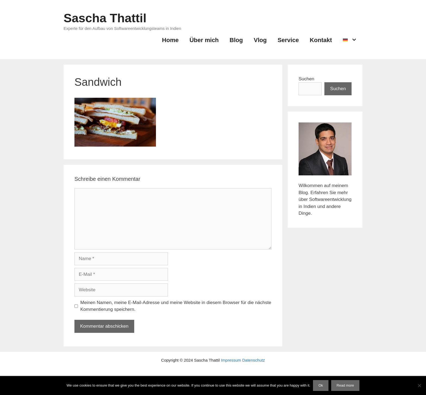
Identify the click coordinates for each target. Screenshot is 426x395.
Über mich (204, 40)
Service (288, 40)
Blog (236, 40)
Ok (320, 385)
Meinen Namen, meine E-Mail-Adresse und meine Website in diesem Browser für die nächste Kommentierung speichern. (175, 306)
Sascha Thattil (105, 18)
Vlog (260, 40)
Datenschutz (253, 360)
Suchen (306, 78)
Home (170, 40)
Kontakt (321, 40)
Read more (345, 385)
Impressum (231, 360)
